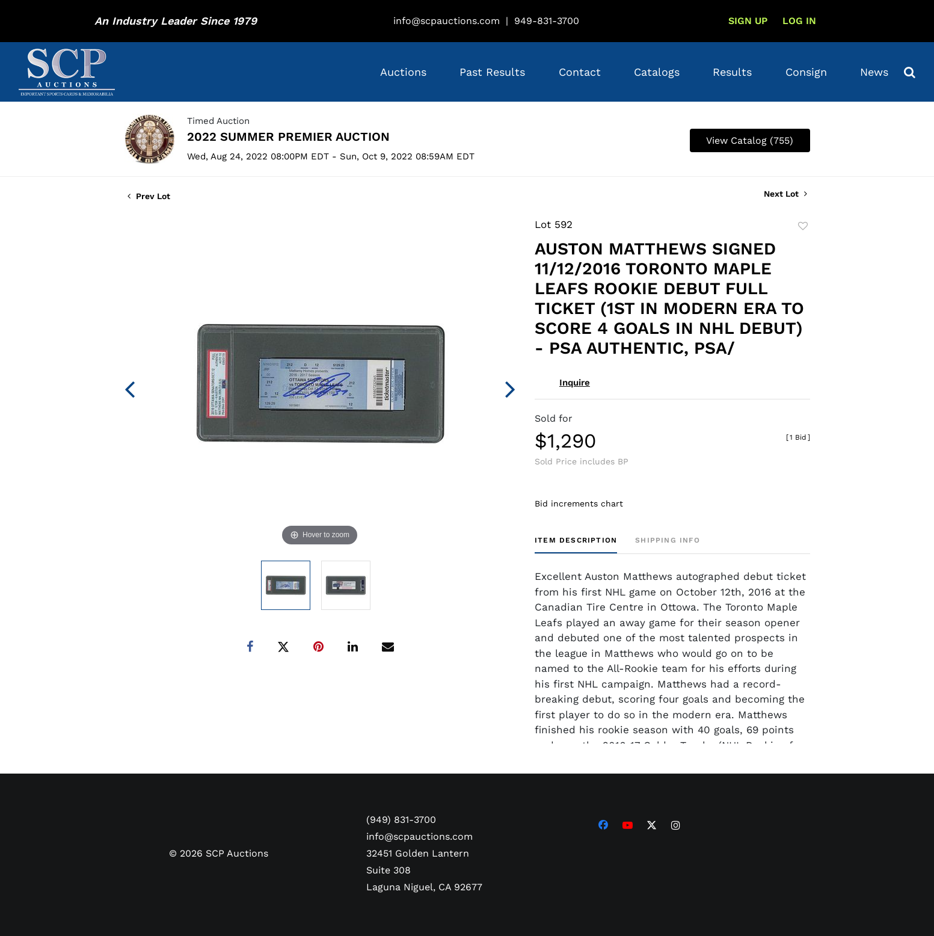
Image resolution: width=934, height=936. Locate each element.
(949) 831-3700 (401, 819)
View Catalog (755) (749, 140)
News (874, 72)
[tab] (576, 544)
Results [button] (732, 72)
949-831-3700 (546, 20)
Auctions (403, 72)
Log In (799, 20)
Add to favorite (803, 226)
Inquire (574, 382)
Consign (806, 72)
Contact (580, 72)
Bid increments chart (579, 503)
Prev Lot (149, 196)
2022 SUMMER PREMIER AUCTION (288, 136)
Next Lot (785, 194)
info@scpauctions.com (446, 20)
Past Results (492, 72)
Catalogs (657, 72)
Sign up (747, 20)
